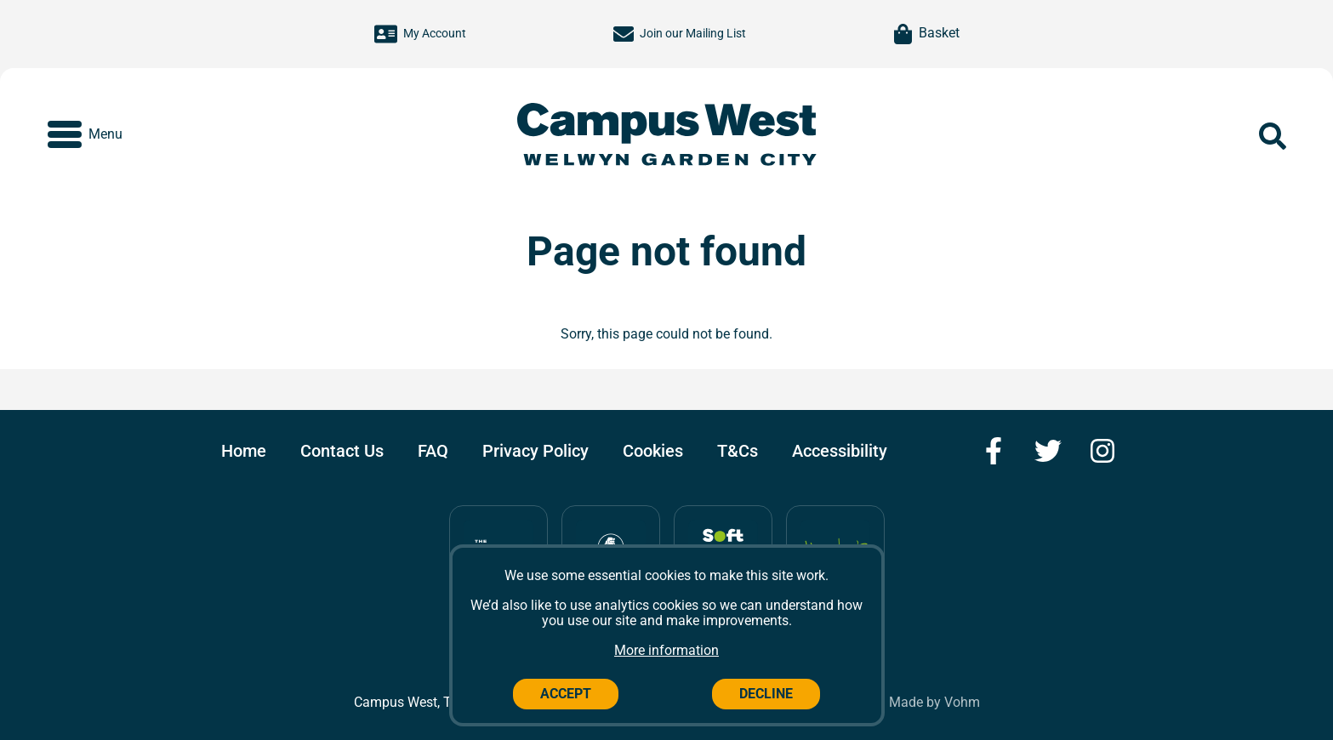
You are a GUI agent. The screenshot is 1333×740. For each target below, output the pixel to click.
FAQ (433, 451)
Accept (565, 694)
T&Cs (737, 451)
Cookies (653, 451)
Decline (766, 694)
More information (666, 650)
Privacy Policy (535, 451)
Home (243, 451)
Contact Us (342, 451)
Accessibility (839, 451)
